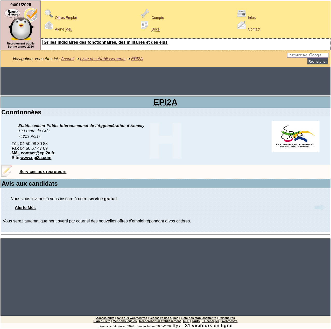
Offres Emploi (60, 18)
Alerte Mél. (25, 207)
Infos (245, 18)
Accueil (67, 59)
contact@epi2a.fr (37, 153)
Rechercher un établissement (160, 321)
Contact (247, 29)
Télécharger (210, 321)
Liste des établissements (102, 59)
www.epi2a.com (35, 157)
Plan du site (102, 321)
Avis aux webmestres (132, 317)
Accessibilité (105, 317)
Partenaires (227, 317)
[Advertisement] (165, 81)
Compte (151, 18)
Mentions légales (125, 321)
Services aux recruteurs (42, 171)
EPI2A (137, 59)
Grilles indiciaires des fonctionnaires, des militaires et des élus (105, 42)
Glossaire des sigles (164, 317)
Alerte (57, 29)
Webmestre (230, 321)
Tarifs (196, 321)
